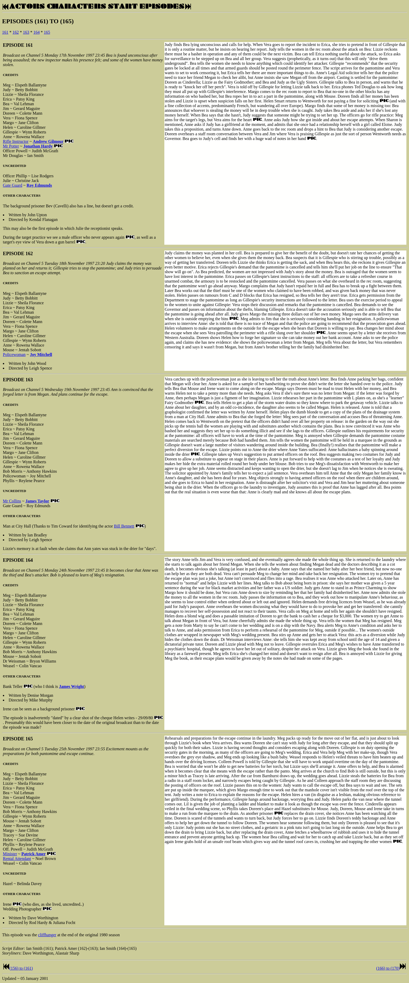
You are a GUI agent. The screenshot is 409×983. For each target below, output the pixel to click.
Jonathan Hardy (37, 146)
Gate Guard (12, 185)
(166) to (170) (388, 968)
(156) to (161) (21, 968)
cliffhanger (47, 935)
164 (36, 32)
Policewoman (14, 354)
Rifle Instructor (15, 141)
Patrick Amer (33, 854)
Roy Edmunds (39, 185)
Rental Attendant (17, 858)
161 (5, 32)
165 (47, 32)
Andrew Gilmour (48, 141)
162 (16, 32)
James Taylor (37, 501)
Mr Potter (11, 146)
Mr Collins (12, 501)
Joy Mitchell (41, 354)
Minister (10, 854)
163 (26, 32)
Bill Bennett (124, 526)
